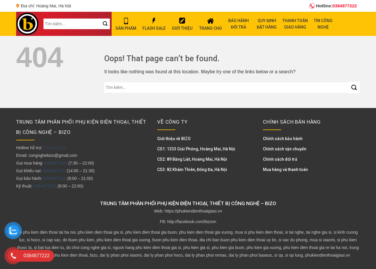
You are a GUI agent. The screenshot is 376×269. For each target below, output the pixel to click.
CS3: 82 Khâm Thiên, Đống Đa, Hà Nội (192, 169)
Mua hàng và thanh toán (285, 169)
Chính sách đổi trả (280, 159)
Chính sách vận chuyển (284, 149)
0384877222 (333, 6)
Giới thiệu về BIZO (174, 138)
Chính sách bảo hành (283, 138)
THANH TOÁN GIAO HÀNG (295, 23)
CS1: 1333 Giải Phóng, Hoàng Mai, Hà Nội (196, 149)
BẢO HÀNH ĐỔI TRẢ (238, 23)
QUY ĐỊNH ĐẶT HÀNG (267, 23)
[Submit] (354, 87)
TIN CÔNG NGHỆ (323, 23)
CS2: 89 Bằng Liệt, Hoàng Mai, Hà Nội (192, 159)
